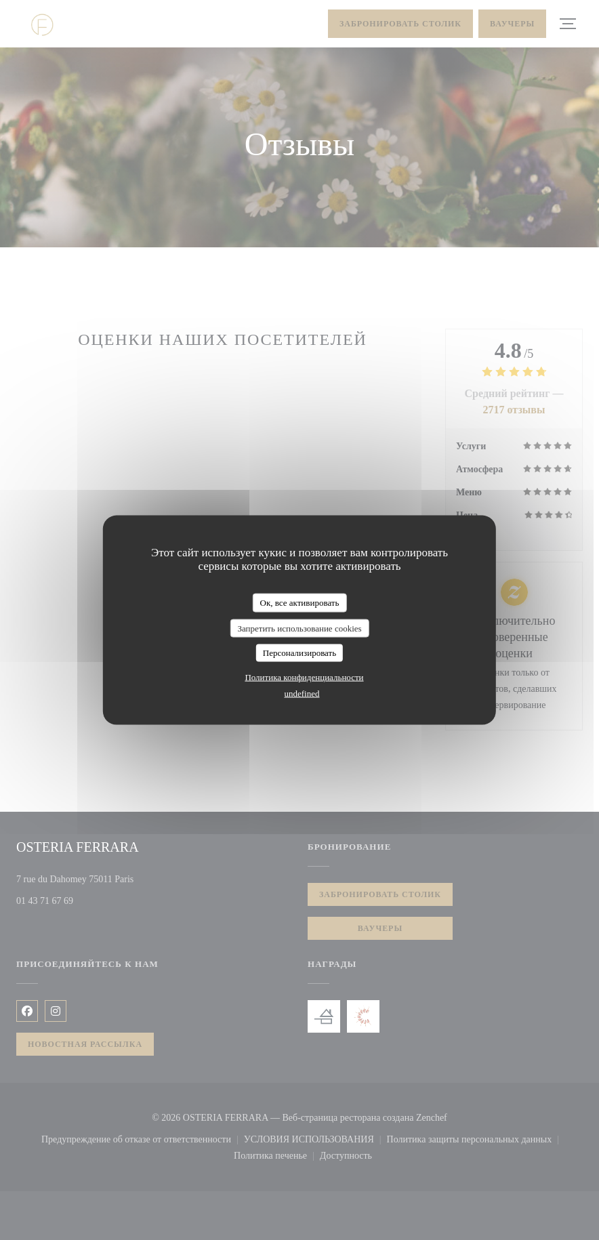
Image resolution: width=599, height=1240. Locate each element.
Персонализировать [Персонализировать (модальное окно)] (299, 653)
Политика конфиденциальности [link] (304, 676)
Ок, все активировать (299, 603)
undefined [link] (302, 693)
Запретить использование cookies (299, 628)
